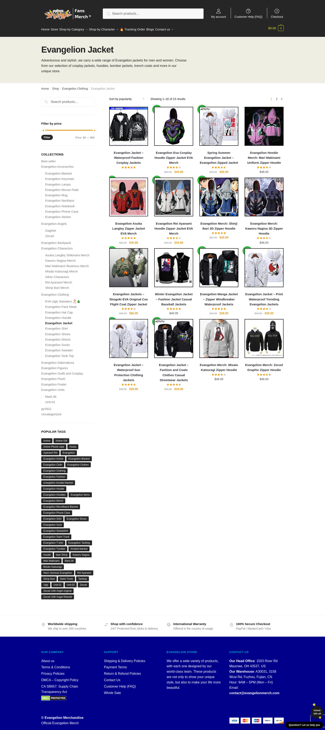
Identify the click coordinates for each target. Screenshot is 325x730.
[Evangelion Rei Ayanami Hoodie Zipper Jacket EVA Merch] (173, 194)
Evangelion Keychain (59, 176)
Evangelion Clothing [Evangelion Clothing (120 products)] (54, 468)
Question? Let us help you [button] (304, 725)
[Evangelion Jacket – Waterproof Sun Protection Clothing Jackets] (128, 336)
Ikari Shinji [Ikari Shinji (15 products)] (61, 552)
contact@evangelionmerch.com (254, 690)
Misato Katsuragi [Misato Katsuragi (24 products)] (52, 564)
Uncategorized (51, 411)
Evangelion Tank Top (59, 353)
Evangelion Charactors (57, 246)
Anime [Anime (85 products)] (46, 438)
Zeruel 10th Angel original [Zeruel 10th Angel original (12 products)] (57, 588)
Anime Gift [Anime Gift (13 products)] (61, 438)
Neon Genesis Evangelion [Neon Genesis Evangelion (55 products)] (57, 570)
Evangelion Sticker (58, 214)
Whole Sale (112, 690)
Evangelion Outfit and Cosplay (62, 371)
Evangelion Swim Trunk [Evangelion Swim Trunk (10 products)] (56, 534)
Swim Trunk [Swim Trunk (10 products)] (66, 576)
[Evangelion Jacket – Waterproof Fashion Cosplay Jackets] (128, 123)
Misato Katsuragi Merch (61, 269)
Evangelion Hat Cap (59, 310)
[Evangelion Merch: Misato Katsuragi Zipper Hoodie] (218, 336)
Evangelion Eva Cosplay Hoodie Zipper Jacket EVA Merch (174, 155)
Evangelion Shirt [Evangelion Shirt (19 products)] (52, 516)
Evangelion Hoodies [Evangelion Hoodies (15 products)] (54, 492)
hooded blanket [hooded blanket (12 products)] (78, 546)
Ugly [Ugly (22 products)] (45, 582)
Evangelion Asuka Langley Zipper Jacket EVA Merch (128, 226)
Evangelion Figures (54, 365)
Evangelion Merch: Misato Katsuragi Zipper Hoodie (219, 365)
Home (45, 86)
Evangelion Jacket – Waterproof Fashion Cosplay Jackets (128, 155)
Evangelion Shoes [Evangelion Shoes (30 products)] (77, 516)
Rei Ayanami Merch (58, 280)
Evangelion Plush (53, 376)
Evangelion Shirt (56, 326)
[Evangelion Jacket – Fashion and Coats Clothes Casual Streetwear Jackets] (173, 336)
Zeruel (49, 233)
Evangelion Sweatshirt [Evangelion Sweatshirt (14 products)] (55, 528)
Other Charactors (57, 274)
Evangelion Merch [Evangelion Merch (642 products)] (53, 498)
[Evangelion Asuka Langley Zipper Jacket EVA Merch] (128, 194)
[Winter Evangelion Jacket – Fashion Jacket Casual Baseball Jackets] (173, 265)
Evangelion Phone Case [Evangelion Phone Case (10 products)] (56, 510)
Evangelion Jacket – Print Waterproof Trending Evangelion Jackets (264, 297)
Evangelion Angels (54, 221)
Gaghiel (50, 228)
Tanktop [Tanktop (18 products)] (82, 576)
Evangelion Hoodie (58, 315)
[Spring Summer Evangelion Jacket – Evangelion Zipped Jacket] (218, 123)
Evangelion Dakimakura (57, 360)
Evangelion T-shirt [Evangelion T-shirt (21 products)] (53, 540)
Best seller (48, 158)
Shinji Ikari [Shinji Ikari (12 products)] (49, 576)
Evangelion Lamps (58, 182)
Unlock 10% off (317, 712)
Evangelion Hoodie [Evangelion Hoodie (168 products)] (53, 486)
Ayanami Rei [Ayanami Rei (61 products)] (50, 450)
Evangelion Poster (54, 382)
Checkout (277, 16)
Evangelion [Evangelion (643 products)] (69, 450)
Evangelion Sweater (59, 347)
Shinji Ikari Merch (57, 285)
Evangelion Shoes (57, 331)
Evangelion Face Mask (61, 304)
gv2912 (46, 406)
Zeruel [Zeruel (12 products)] (83, 582)
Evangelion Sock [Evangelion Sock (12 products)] (52, 522)
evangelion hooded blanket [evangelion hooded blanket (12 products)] (58, 480)
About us (47, 658)
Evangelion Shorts (57, 337)
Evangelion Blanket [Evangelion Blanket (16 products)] (79, 456)
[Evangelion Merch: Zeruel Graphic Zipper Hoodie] (264, 336)
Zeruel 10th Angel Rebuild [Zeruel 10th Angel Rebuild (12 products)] (57, 594)
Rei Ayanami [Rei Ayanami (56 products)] (84, 570)
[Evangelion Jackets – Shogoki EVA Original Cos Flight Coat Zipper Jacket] (128, 265)
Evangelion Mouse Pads (62, 187)
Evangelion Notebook (60, 203)
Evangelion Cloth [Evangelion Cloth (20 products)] (52, 462)
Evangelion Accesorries (57, 164)
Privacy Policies (52, 671)
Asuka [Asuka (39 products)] (72, 444)
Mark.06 (50, 394)
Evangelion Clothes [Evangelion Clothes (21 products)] (78, 462)
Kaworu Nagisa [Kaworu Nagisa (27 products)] (81, 552)
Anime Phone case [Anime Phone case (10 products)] (53, 444)
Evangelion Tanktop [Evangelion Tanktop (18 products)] (79, 540)
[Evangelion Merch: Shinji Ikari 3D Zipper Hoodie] (218, 194)
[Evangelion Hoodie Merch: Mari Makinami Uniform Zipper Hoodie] (264, 123)
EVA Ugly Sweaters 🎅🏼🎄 (63, 299)
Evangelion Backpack (56, 240)
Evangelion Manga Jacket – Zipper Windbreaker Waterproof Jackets (219, 297)
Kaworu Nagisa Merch (60, 258)
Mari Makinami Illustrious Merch (67, 263)
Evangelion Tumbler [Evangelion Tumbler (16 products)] (54, 546)
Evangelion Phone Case (62, 209)
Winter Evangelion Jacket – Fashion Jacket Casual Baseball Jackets (174, 297)
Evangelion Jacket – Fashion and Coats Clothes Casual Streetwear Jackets (174, 370)
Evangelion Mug (56, 192)
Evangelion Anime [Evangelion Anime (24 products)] (53, 456)
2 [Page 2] (277, 96)
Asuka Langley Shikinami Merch (67, 252)
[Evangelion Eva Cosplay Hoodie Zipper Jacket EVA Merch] (173, 123)
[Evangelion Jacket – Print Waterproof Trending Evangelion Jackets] (264, 265)
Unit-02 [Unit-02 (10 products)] (71, 582)
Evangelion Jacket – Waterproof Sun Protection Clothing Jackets (128, 370)
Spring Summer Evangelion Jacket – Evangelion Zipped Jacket (219, 155)
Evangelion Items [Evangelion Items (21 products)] (80, 492)
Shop (55, 86)
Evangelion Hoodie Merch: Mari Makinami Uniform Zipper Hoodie (264, 155)
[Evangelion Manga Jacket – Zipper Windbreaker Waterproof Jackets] (218, 265)
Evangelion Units (53, 387)
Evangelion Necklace (59, 198)
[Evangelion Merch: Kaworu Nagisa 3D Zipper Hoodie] (264, 194)
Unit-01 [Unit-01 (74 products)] (57, 582)
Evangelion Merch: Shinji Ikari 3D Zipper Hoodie (218, 223)
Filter (47, 134)
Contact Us (112, 677)
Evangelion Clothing (75, 86)
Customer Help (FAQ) (248, 16)
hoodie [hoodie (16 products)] (47, 552)
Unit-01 (50, 399)
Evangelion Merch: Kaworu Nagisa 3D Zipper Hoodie (264, 226)
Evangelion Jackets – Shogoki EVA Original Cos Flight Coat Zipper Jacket (128, 297)
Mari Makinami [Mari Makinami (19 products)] (51, 558)
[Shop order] (128, 96)
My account (218, 16)
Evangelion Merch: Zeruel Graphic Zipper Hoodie (264, 365)
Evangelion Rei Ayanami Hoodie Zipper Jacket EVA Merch (174, 226)
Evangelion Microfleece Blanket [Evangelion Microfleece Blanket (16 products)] (60, 504)
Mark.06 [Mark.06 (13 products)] (69, 558)
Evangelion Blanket (58, 171)
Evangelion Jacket (58, 320)
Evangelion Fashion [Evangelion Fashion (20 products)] (54, 474)
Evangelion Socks (57, 342)
